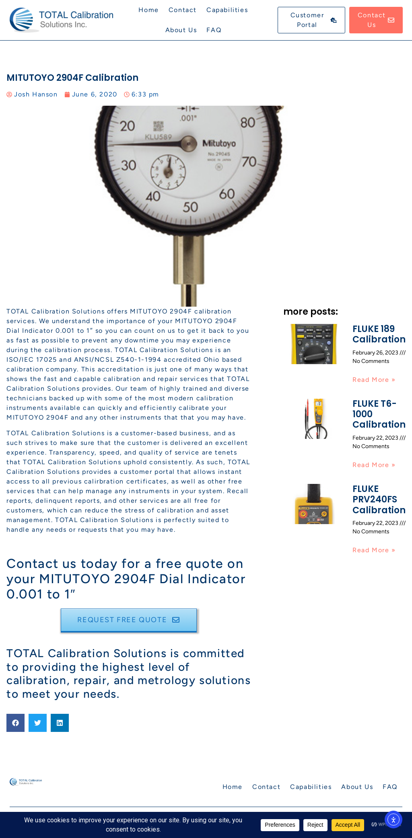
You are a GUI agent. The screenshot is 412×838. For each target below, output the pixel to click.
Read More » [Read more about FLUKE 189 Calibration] (374, 379)
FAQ (213, 30)
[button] (15, 723)
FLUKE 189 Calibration (379, 334)
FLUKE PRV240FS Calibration (379, 499)
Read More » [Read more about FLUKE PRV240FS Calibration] (374, 550)
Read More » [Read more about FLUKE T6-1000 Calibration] (374, 465)
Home (148, 10)
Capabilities (227, 10)
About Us (181, 30)
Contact (183, 10)
